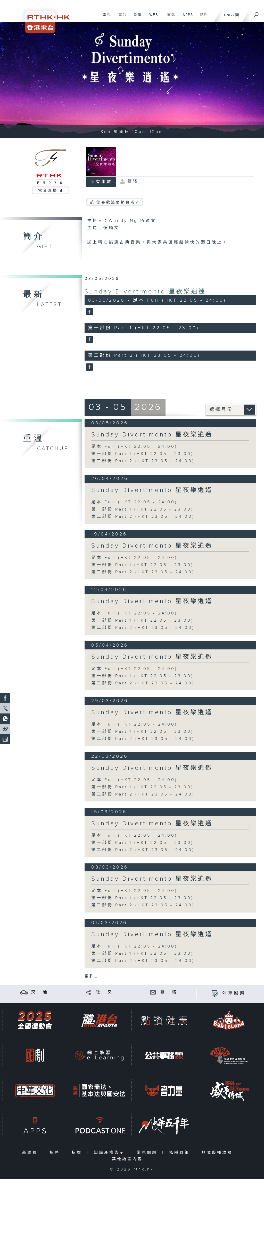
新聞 (136, 17)
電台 (120, 17)
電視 (105, 17)
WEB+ (153, 17)
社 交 (104, 992)
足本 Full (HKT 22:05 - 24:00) (134, 446)
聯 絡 (169, 992)
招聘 (56, 1152)
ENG (228, 15)
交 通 (40, 992)
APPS (186, 17)
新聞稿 (31, 1152)
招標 (78, 1152)
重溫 (169, 17)
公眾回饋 (234, 993)
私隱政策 (180, 1152)
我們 (202, 17)
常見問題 (148, 1152)
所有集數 (101, 182)
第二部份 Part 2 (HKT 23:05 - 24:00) (143, 461)
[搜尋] (256, 13)
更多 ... (91, 976)
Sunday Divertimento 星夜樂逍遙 (145, 291)
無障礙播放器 (218, 1152)
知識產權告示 (110, 1152)
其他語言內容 (128, 1159)
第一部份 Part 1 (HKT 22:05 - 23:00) (142, 453)
